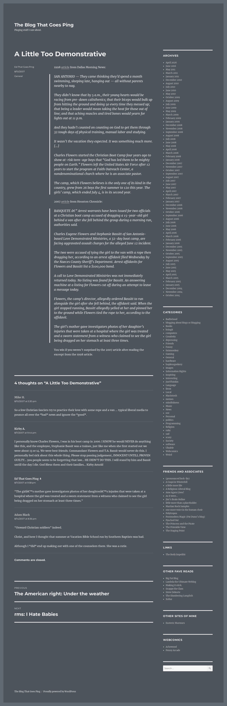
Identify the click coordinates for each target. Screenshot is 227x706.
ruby (168, 430)
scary (168, 437)
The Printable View (176, 527)
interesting (171, 378)
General (18, 76)
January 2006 (173, 243)
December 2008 (174, 125)
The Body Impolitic (176, 554)
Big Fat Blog (172, 578)
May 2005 (171, 271)
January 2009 (173, 121)
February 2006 (173, 239)
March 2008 (172, 153)
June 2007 (171, 184)
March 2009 (172, 114)
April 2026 (171, 62)
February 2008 (173, 156)
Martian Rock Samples (177, 506)
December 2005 (174, 246)
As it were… (172, 496)
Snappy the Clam (174, 588)
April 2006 (171, 232)
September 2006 (174, 215)
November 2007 (174, 166)
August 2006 (172, 219)
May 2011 (170, 69)
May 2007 (171, 187)
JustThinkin (172, 381)
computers (171, 333)
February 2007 (173, 198)
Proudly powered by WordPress (59, 691)
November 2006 (174, 208)
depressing (171, 340)
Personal (170, 416)
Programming (173, 423)
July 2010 (170, 87)
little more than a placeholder (181, 502)
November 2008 (174, 128)
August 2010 (172, 83)
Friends (170, 343)
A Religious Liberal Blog (178, 489)
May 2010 (171, 93)
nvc (168, 413)
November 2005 (174, 250)
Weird (169, 454)
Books (169, 326)
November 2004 (174, 292)
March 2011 (172, 73)
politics (169, 420)
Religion (170, 427)
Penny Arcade (173, 650)
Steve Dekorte (173, 592)
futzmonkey (172, 350)
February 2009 (173, 118)
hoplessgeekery (174, 364)
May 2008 (171, 146)
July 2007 (170, 180)
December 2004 (174, 288)
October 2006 (173, 212)
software (170, 444)
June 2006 (171, 226)
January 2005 (173, 285)
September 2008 (174, 132)
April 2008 (171, 149)
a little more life (174, 485)
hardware (171, 361)
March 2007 (172, 194)
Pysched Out (172, 520)
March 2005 (172, 278)
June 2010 (171, 90)
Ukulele (170, 447)
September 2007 (174, 173)
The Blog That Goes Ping (44, 25)
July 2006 (171, 222)
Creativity (171, 336)
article (65, 67)
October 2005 (173, 253)
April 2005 (171, 274)
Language (171, 385)
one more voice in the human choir (184, 509)
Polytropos (171, 513)
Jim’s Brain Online (175, 499)
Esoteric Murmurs (175, 623)
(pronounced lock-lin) (178, 478)
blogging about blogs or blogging (183, 322)
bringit (169, 329)
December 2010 (174, 80)
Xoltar (169, 599)
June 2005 (171, 267)
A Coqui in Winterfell (176, 482)
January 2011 (172, 76)
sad (167, 434)
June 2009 (171, 107)
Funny (169, 347)
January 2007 (173, 201)
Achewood (171, 646)
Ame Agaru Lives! (175, 492)
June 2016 (171, 66)
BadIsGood (171, 319)
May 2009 (171, 111)
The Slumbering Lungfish (179, 595)
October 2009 (173, 97)
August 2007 (172, 177)
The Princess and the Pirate (180, 523)
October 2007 (173, 170)
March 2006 (172, 236)
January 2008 (173, 160)
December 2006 (174, 205)
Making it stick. (174, 585)
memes (169, 399)
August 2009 (172, 100)
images (169, 367)
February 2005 (173, 281)
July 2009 (171, 104)
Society (169, 440)
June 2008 (171, 142)
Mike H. (19, 397)
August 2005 (172, 260)
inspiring (170, 374)
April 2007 (171, 191)
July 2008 (170, 139)
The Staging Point (175, 530)
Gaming (170, 354)
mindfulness (172, 402)
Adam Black (22, 514)
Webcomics (172, 451)
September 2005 (174, 257)
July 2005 (170, 264)
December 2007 (174, 163)
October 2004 (173, 295)
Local (168, 392)
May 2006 (171, 229)
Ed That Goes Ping (24, 67)
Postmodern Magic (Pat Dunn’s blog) (185, 516)
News (168, 409)
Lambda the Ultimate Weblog (181, 581)
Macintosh (171, 395)
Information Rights (176, 371)
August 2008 (172, 135)
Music (169, 406)
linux (168, 388)
